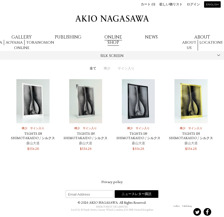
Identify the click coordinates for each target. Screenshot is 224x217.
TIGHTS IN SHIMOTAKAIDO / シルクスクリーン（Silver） (86, 138)
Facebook (207, 212)
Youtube (217, 212)
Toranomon (40, 42)
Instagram (177, 212)
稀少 (107, 68)
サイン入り (126, 68)
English (212, 4)
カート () (148, 4)
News (151, 37)
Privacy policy (112, 182)
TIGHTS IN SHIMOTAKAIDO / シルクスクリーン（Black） (138, 138)
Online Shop (113, 39)
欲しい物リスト (171, 4)
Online (21, 48)
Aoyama (14, 42)
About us (189, 45)
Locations (210, 42)
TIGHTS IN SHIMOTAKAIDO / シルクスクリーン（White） (33, 138)
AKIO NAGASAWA (112, 18)
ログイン (193, 4)
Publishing (68, 37)
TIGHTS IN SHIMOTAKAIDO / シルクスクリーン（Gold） (191, 138)
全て (93, 68)
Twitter (197, 212)
